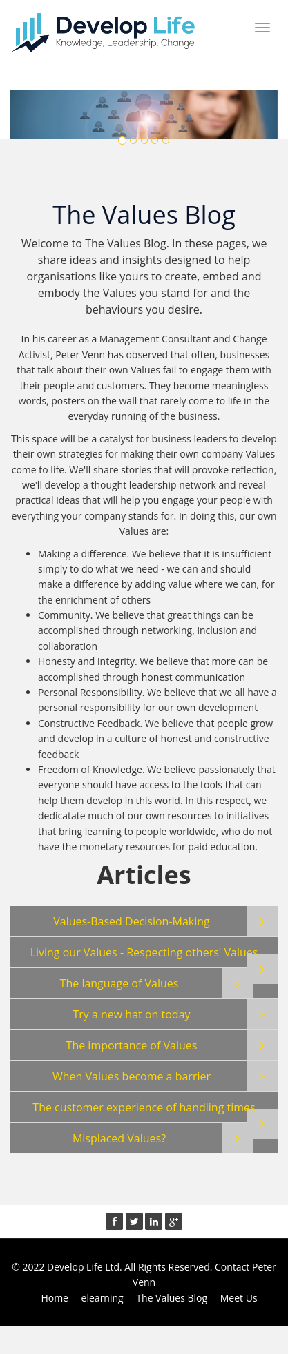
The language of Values (119, 983)
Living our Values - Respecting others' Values (144, 952)
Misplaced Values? (119, 1138)
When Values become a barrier (131, 1076)
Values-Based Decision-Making (131, 921)
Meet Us (239, 1297)
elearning (102, 1297)
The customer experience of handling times (143, 1107)
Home (54, 1297)
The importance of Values (132, 1045)
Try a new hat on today (131, 1014)
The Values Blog (171, 1297)
